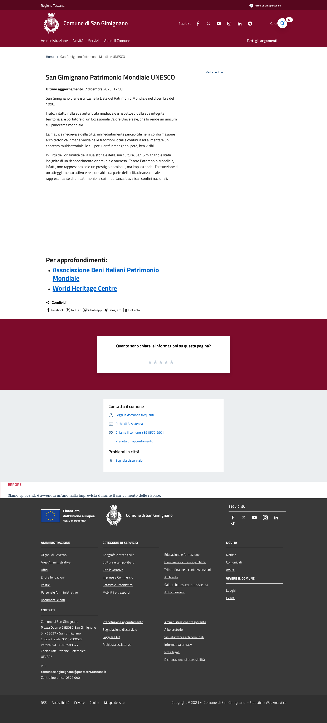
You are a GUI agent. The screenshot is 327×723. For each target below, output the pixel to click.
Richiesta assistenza (117, 644)
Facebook (55, 310)
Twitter (73, 310)
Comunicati (234, 562)
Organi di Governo (54, 554)
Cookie (94, 702)
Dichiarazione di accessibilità (184, 659)
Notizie (231, 554)
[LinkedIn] (233, 23)
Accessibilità (60, 702)
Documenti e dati (53, 599)
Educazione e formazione (182, 554)
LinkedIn (131, 310)
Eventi (230, 597)
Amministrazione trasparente (185, 621)
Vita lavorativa (113, 569)
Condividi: (56, 302)
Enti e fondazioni (53, 577)
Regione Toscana (52, 5)
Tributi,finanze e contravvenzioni (187, 569)
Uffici (44, 569)
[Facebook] (192, 23)
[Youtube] (213, 23)
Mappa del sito (114, 702)
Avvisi (230, 569)
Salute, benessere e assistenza (186, 584)
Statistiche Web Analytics (267, 702)
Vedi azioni (215, 72)
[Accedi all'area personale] (265, 5)
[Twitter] (202, 23)
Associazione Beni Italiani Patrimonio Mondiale (106, 274)
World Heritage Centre (85, 288)
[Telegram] (244, 23)
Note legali (172, 652)
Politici (45, 584)
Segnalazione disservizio (120, 629)
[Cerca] (281, 23)
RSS (44, 702)
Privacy (79, 702)
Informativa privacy (178, 644)
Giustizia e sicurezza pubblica (185, 562)
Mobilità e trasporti (116, 592)
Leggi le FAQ (111, 636)
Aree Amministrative (55, 562)
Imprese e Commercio (118, 577)
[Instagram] (223, 23)
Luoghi (231, 590)
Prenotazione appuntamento (123, 621)
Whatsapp (92, 310)
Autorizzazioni (174, 592)
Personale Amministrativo (59, 592)
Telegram (112, 310)
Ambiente (171, 577)
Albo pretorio (173, 629)
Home (50, 56)
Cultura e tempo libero (118, 562)
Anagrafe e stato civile (118, 554)
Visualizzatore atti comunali (184, 636)
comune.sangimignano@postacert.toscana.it (73, 671)
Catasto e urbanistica (118, 584)
